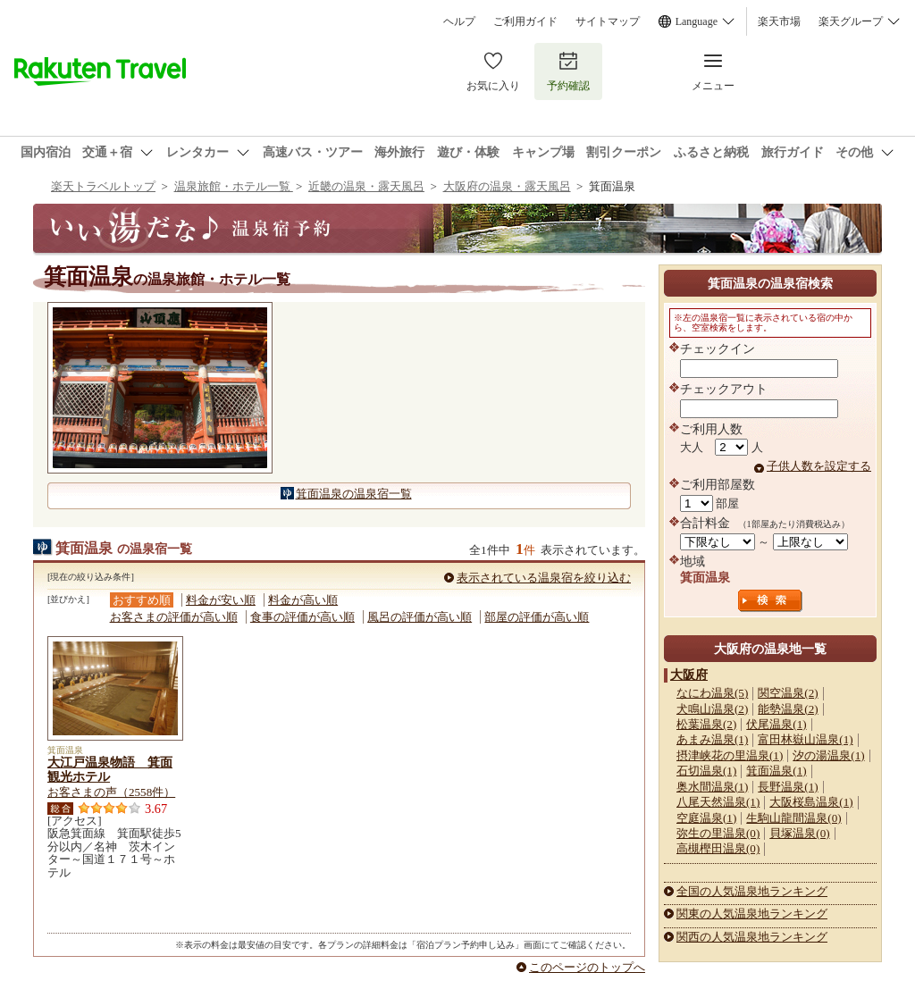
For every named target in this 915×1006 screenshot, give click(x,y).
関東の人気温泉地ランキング (751, 913)
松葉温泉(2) (706, 724)
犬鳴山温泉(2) (712, 709)
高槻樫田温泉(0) (718, 848)
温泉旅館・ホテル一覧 (233, 186)
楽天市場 (779, 21)
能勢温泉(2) (788, 709)
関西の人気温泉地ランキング (751, 936)
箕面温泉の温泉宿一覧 (354, 493)
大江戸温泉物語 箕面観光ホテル (109, 769)
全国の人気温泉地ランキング (751, 891)
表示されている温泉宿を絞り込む (544, 577)
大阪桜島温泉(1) (810, 802)
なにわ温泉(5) (712, 693)
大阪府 (689, 674)
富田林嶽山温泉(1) (805, 739)
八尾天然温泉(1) (718, 802)
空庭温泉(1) (706, 818)
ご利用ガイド (525, 21)
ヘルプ (459, 21)
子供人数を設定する (819, 466)
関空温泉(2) (788, 693)
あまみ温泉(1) (712, 739)
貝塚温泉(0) (799, 833)
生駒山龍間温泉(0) (793, 818)
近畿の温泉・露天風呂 (366, 186)
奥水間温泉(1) (712, 786)
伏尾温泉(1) (776, 724)
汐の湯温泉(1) (828, 755)
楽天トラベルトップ (103, 186)
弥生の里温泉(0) (718, 833)
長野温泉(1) (788, 786)
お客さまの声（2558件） (111, 792)
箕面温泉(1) (776, 770)
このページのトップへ (587, 967)
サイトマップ (607, 21)
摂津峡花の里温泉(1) (729, 755)
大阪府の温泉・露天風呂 (507, 186)
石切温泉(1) (706, 770)
